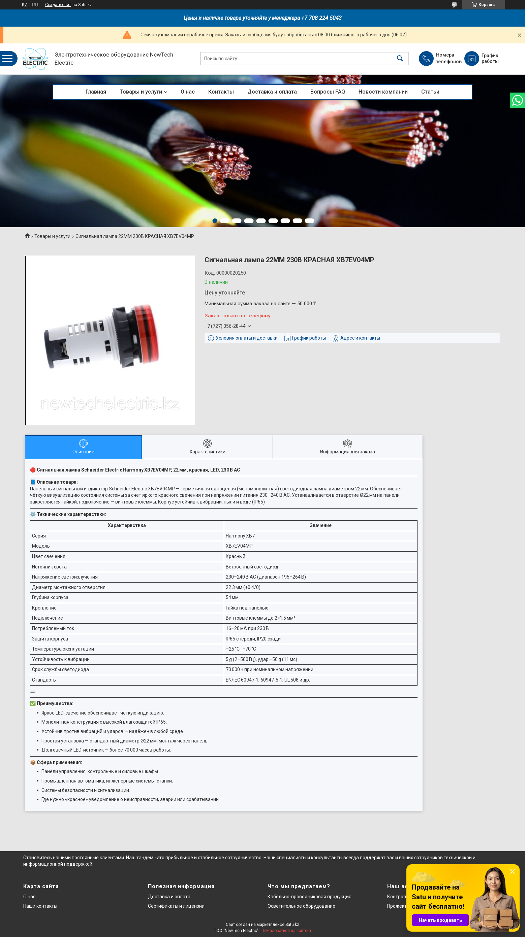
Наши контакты (40, 906)
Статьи (430, 92)
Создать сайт (58, 4)
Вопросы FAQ (327, 92)
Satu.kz (292, 924)
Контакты (221, 92)
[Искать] (400, 59)
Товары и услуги (141, 92)
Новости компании (383, 92)
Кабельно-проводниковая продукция (309, 896)
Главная (96, 92)
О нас (188, 92)
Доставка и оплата (272, 92)
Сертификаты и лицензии (176, 906)
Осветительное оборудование (301, 906)
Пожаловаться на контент (286, 930)
